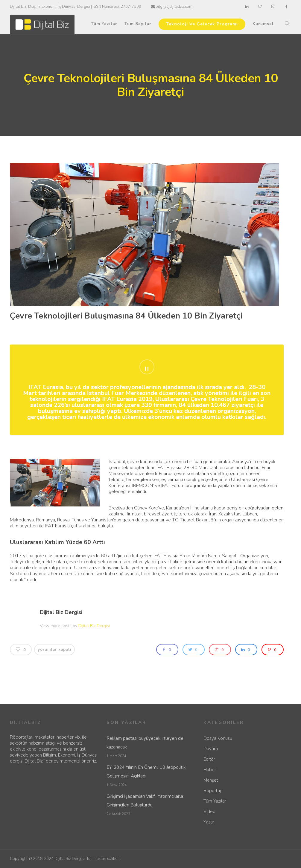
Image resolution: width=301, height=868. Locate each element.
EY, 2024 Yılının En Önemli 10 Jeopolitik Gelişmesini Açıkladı (146, 771)
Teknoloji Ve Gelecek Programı (202, 24)
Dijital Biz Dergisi (61, 612)
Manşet (210, 780)
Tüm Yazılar (104, 24)
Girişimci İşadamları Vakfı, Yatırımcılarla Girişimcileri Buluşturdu (145, 800)
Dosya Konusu (217, 738)
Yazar (208, 822)
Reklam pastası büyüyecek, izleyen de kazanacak (145, 742)
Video (209, 812)
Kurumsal (263, 24)
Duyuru (210, 749)
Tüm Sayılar (137, 24)
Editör (209, 759)
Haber (209, 770)
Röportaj (212, 791)
